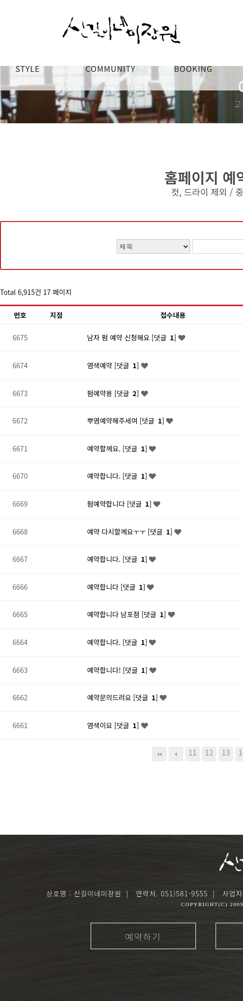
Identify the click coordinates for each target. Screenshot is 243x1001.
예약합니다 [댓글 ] (117, 587)
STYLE (27, 68)
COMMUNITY (110, 68)
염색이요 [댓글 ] (114, 725)
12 (209, 752)
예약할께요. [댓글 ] (118, 448)
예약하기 (143, 936)
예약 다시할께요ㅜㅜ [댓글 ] (130, 531)
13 (226, 752)
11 (193, 752)
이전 (176, 754)
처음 (159, 754)
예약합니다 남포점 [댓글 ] (127, 614)
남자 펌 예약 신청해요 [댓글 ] (132, 337)
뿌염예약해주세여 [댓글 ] (126, 420)
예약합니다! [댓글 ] (118, 670)
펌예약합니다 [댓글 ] (120, 504)
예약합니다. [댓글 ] (118, 476)
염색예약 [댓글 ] (114, 365)
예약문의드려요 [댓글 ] (123, 697)
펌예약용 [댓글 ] (114, 393)
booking (193, 68)
